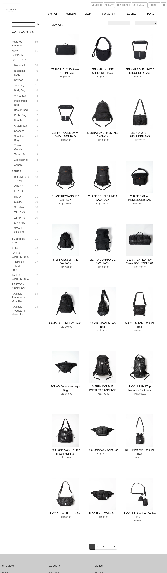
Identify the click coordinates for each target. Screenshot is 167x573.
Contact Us (109, 14)
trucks (99, 494)
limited (99, 523)
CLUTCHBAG (55, 528)
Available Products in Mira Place (18, 297)
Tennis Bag (20, 154)
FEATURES (132, 14)
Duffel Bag (20, 115)
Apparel (18, 165)
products (7, 504)
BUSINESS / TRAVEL (21, 179)
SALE (15, 247)
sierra (98, 499)
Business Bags (19, 72)
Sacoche (19, 131)
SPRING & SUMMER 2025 (18, 266)
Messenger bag (20, 102)
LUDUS (18, 191)
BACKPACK (54, 494)
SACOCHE (53, 499)
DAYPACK (53, 513)
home (5, 494)
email (5, 533)
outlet (99, 528)
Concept (71, 14)
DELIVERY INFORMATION (14, 523)
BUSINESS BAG (18, 240)
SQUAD (18, 202)
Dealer (151, 14)
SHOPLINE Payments (88, 564)
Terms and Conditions (14, 518)
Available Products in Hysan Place (19, 310)
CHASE (18, 186)
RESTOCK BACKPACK (19, 286)
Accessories (21, 159)
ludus (98, 509)
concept (7, 499)
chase (98, 504)
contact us (8, 509)
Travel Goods (18, 147)
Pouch (18, 120)
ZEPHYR (19, 217)
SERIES (16, 171)
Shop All (52, 14)
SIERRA (19, 207)
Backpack (19, 65)
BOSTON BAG (55, 523)
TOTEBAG (53, 509)
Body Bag (19, 90)
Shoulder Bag (19, 138)
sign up (6, 538)
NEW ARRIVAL (17, 52)
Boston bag (21, 110)
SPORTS (19, 223)
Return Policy (10, 513)
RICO (17, 196)
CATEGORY (19, 60)
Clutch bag (20, 125)
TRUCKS (19, 212)
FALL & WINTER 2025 (20, 255)
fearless (100, 518)
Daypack (19, 80)
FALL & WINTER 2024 (20, 277)
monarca (100, 513)
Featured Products (17, 43)
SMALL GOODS (19, 230)
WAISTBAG (54, 504)
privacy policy (10, 543)
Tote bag (19, 85)
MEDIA (89, 14)
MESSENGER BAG (57, 518)
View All (56, 24)
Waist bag (20, 95)
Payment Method (11, 528)
